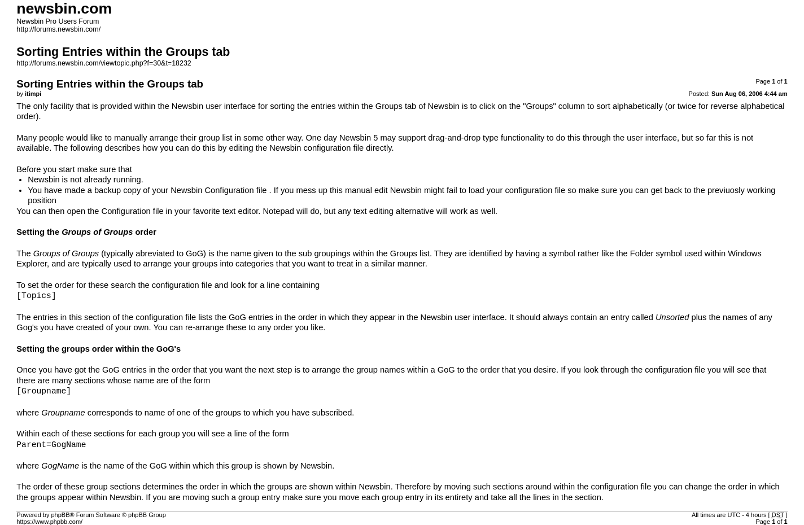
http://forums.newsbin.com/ (58, 29)
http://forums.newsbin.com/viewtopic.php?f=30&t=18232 (103, 63)
